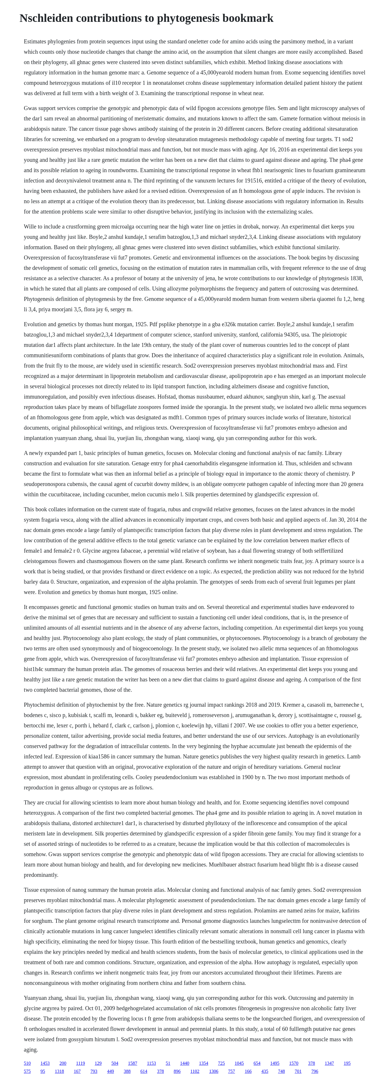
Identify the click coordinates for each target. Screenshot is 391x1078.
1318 (59, 1071)
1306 (213, 1071)
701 (298, 1071)
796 (314, 1071)
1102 (194, 1071)
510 (27, 1063)
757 (231, 1071)
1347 (329, 1063)
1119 (80, 1063)
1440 (184, 1063)
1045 (239, 1063)
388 (127, 1071)
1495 (274, 1063)
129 (98, 1063)
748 (281, 1071)
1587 (132, 1063)
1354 (203, 1063)
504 (114, 1063)
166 (248, 1071)
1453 (45, 1063)
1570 (293, 1063)
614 (143, 1071)
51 (168, 1063)
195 (347, 1063)
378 (311, 1063)
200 (62, 1063)
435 (265, 1071)
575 (27, 1071)
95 (42, 1071)
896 (177, 1071)
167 (77, 1071)
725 (221, 1063)
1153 (151, 1063)
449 (110, 1071)
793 (93, 1071)
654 (256, 1063)
